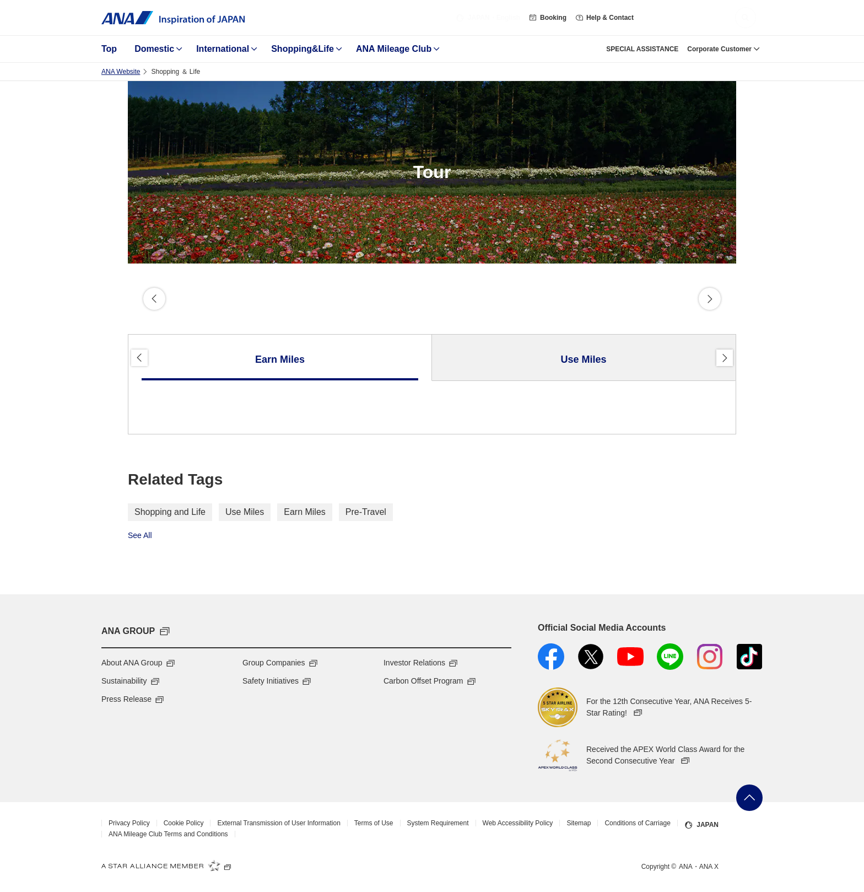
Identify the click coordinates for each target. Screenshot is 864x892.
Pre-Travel (365, 512)
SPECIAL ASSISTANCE (642, 49)
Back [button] (154, 299)
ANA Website (120, 72)
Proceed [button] (710, 299)
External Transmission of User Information (278, 823)
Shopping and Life (170, 512)
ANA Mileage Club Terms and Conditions (168, 834)
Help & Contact (604, 18)
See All (140, 535)
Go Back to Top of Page (749, 797)
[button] (745, 17)
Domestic (154, 48)
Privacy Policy (129, 823)
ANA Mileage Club (393, 48)
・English (488, 18)
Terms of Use (373, 823)
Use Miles (244, 512)
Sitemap (578, 823)
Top (109, 48)
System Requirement (438, 823)
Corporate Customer (719, 49)
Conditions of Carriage (637, 823)
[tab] (280, 358)
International (222, 48)
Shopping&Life (302, 48)
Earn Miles (305, 512)
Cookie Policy (184, 823)
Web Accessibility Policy (518, 823)
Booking (547, 18)
